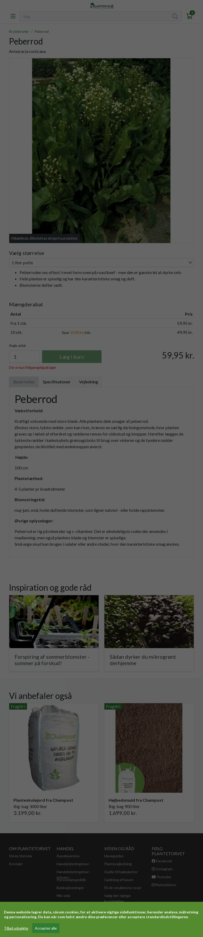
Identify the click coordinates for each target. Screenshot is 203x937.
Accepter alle (46, 928)
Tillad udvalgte (16, 928)
